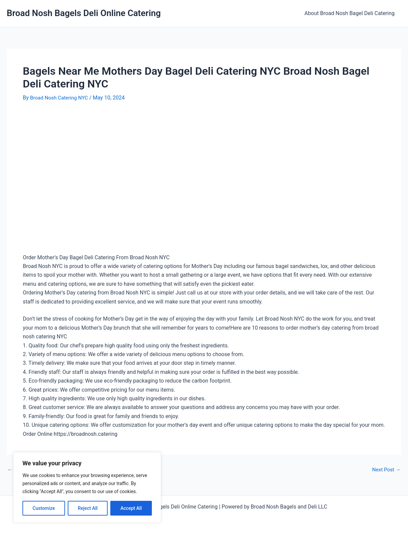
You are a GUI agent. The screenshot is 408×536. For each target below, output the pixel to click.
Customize (44, 508)
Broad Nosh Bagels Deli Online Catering (84, 13)
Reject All (88, 508)
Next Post (385, 469)
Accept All (131, 508)
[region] (87, 487)
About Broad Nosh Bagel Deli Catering (351, 13)
